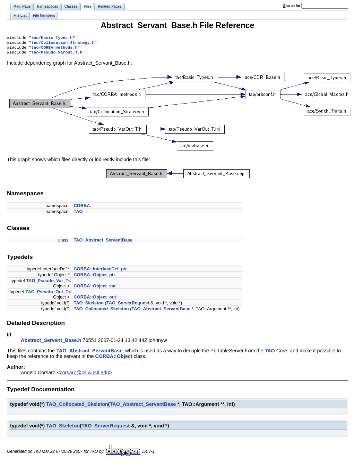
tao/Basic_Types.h (51, 38)
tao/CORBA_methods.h (54, 49)
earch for (291, 6)
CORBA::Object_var (95, 288)
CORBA (82, 208)
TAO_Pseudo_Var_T (47, 283)
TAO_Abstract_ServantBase (103, 242)
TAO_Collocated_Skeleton (101, 311)
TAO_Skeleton (89, 305)
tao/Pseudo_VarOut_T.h (56, 55)
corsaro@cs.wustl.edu (84, 375)
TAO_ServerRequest (127, 305)
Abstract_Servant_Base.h (51, 343)
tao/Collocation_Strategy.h (62, 44)
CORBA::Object (113, 359)
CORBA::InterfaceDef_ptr (100, 271)
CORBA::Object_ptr (94, 277)
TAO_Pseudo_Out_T (47, 294)
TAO (78, 214)
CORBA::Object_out (95, 299)
